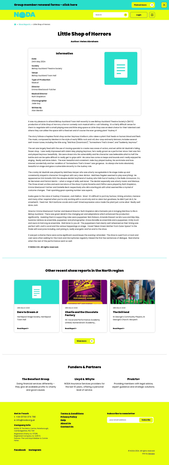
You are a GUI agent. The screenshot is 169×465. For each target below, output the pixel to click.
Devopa (151, 453)
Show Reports (25, 24)
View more (81, 341)
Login (138, 15)
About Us (66, 423)
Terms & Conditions (72, 413)
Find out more (140, 5)
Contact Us (67, 426)
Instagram (35, 449)
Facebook (20, 449)
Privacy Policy (69, 416)
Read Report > (23, 328)
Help (63, 420)
